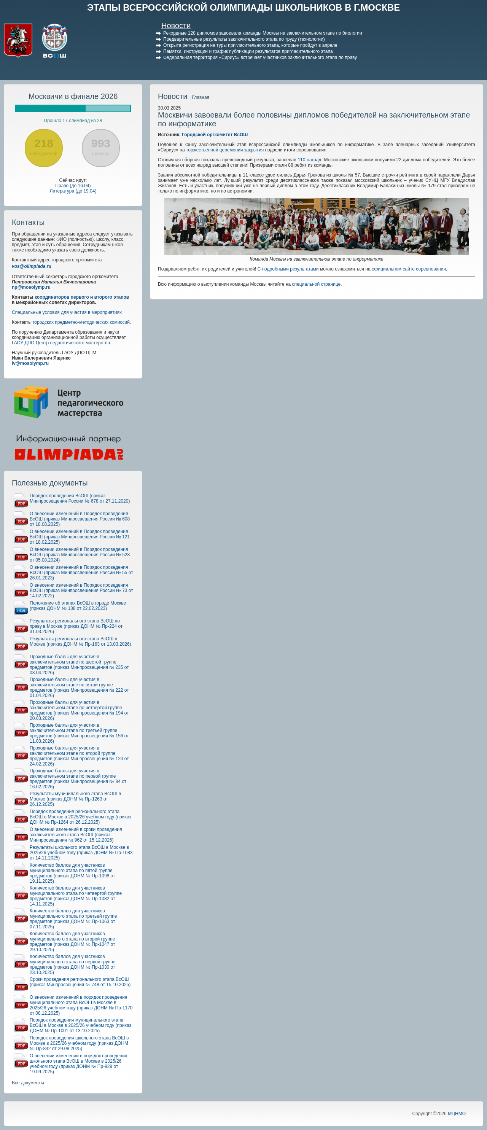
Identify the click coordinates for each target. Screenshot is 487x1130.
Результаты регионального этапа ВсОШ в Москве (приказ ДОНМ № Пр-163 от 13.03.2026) (80, 641)
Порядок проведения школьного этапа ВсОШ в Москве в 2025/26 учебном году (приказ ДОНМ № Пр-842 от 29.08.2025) (79, 1043)
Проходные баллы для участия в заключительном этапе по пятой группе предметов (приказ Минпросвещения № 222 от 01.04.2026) (79, 687)
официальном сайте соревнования (409, 269)
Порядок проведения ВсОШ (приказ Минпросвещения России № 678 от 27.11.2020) (80, 498)
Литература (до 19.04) (73, 191)
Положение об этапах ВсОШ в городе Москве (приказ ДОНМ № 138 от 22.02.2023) (78, 605)
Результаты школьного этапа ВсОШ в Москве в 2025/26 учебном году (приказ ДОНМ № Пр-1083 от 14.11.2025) (81, 853)
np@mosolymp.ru (31, 287)
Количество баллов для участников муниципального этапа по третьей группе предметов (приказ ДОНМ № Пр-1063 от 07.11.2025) (73, 918)
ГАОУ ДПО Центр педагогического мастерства (61, 342)
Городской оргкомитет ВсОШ (215, 134)
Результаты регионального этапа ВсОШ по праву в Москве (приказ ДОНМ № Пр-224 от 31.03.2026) (76, 626)
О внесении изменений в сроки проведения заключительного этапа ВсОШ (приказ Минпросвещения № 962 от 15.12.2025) (76, 835)
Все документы (28, 1082)
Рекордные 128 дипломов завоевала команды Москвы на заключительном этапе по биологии (262, 33)
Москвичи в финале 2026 (73, 96)
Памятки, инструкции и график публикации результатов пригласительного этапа (248, 51)
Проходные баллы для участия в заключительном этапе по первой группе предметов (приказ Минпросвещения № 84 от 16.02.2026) (78, 778)
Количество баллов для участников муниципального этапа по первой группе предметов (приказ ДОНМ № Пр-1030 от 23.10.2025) (72, 964)
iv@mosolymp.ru (30, 363)
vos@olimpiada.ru (31, 266)
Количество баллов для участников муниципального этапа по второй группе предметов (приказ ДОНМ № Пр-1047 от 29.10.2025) (72, 941)
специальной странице (316, 284)
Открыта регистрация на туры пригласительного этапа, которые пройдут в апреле (250, 45)
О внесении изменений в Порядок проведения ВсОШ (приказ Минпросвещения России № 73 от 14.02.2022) (81, 590)
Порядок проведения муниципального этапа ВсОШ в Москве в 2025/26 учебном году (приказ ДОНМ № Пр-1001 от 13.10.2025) (80, 1025)
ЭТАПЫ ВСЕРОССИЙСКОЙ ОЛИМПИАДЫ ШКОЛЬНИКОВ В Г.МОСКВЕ (243, 7)
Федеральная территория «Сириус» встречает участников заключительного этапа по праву (260, 57)
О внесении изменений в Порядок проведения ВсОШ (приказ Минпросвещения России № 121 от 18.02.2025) (80, 537)
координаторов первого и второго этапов (82, 297)
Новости (176, 25)
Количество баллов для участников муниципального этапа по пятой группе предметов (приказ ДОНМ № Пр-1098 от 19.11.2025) (72, 873)
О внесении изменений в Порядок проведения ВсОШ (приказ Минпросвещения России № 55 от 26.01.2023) (81, 573)
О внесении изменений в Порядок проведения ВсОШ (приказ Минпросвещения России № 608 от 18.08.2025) (80, 519)
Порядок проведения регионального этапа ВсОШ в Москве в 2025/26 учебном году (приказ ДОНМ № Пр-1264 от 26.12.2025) (80, 817)
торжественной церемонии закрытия (225, 150)
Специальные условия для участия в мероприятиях (67, 312)
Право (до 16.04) (73, 185)
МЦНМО (457, 1113)
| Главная (199, 97)
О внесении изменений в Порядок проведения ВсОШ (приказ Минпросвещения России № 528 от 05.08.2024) (80, 555)
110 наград (309, 159)
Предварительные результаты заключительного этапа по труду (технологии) (244, 39)
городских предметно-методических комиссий (81, 322)
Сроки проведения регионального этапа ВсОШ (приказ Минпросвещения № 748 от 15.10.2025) (80, 982)
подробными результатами (290, 269)
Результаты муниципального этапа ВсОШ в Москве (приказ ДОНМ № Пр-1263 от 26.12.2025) (75, 799)
